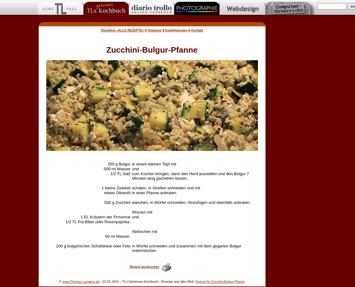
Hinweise (154, 30)
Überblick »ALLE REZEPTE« (122, 30)
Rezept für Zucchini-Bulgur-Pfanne (220, 281)
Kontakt (197, 30)
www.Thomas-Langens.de (80, 281)
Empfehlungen (176, 30)
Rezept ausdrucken (144, 267)
